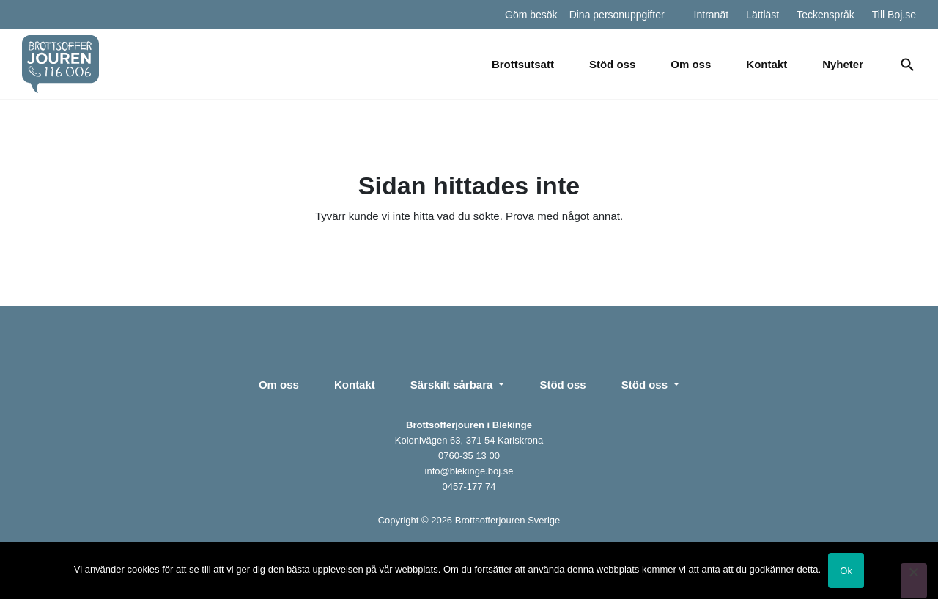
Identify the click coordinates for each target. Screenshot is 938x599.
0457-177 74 (468, 486)
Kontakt (766, 64)
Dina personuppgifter (617, 15)
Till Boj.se (894, 15)
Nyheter (842, 64)
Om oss (691, 64)
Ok (846, 570)
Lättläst (762, 15)
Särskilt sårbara (453, 384)
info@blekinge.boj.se (469, 471)
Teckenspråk (825, 15)
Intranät (711, 15)
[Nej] (914, 580)
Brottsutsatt (523, 64)
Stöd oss (612, 64)
